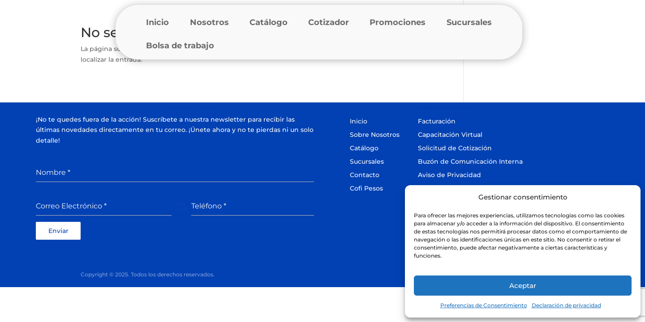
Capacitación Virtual (450, 135)
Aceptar (522, 285)
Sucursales (469, 22)
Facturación (437, 121)
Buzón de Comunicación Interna (470, 161)
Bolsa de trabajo (180, 46)
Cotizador (328, 22)
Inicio (157, 22)
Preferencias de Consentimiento (483, 305)
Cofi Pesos (366, 188)
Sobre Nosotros (375, 135)
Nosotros (209, 22)
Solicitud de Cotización (455, 148)
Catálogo (268, 22)
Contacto (364, 175)
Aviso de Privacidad (449, 175)
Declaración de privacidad (566, 305)
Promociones (398, 22)
